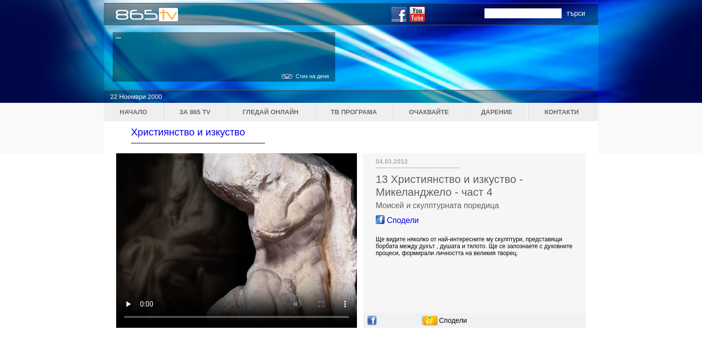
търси (576, 13)
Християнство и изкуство (188, 132)
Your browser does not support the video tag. (236, 240)
